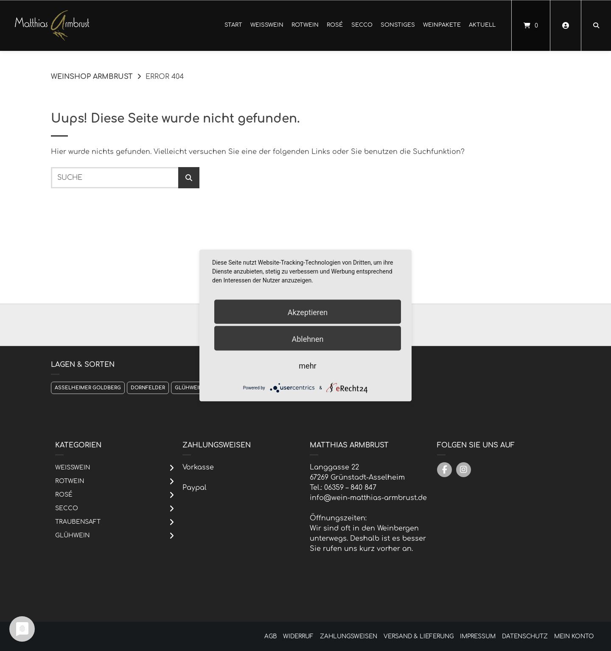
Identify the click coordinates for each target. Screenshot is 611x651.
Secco (362, 25)
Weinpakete (442, 25)
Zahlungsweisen (348, 636)
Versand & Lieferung (419, 636)
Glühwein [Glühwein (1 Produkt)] (188, 388)
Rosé (335, 25)
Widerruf (298, 636)
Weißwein (266, 25)
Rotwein (305, 25)
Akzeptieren (308, 312)
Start (233, 25)
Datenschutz (525, 636)
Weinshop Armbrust (92, 77)
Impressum (478, 636)
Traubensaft (78, 522)
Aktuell (482, 25)
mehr (307, 365)
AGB (270, 636)
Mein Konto (574, 636)
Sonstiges (398, 25)
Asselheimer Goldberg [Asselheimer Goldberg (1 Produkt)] (88, 388)
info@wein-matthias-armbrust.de (368, 498)
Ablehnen (307, 339)
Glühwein (72, 535)
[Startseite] (52, 25)
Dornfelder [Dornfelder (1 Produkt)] (148, 388)
